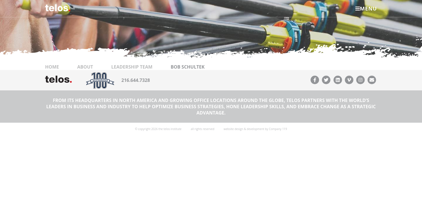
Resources (223, 25)
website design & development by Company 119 (255, 150)
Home (52, 88)
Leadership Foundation (318, 25)
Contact (263, 25)
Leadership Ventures (169, 25)
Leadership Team (131, 88)
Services (86, 25)
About (120, 25)
